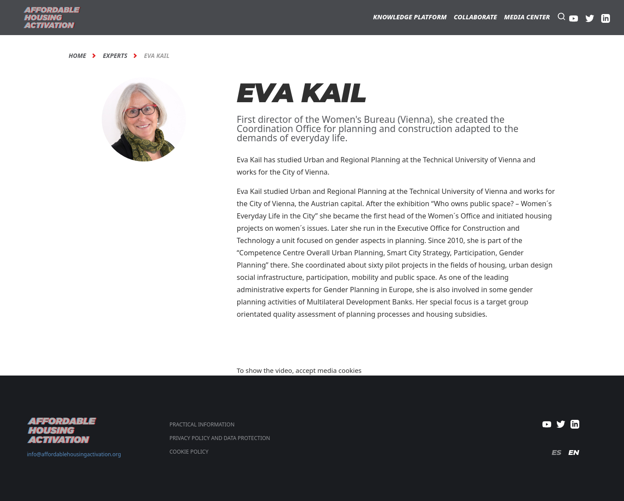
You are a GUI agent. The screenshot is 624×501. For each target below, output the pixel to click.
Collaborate (475, 16)
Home (77, 56)
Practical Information (202, 424)
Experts (115, 56)
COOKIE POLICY (189, 451)
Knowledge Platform (410, 16)
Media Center (527, 16)
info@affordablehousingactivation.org (74, 454)
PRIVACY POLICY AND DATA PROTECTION (220, 438)
